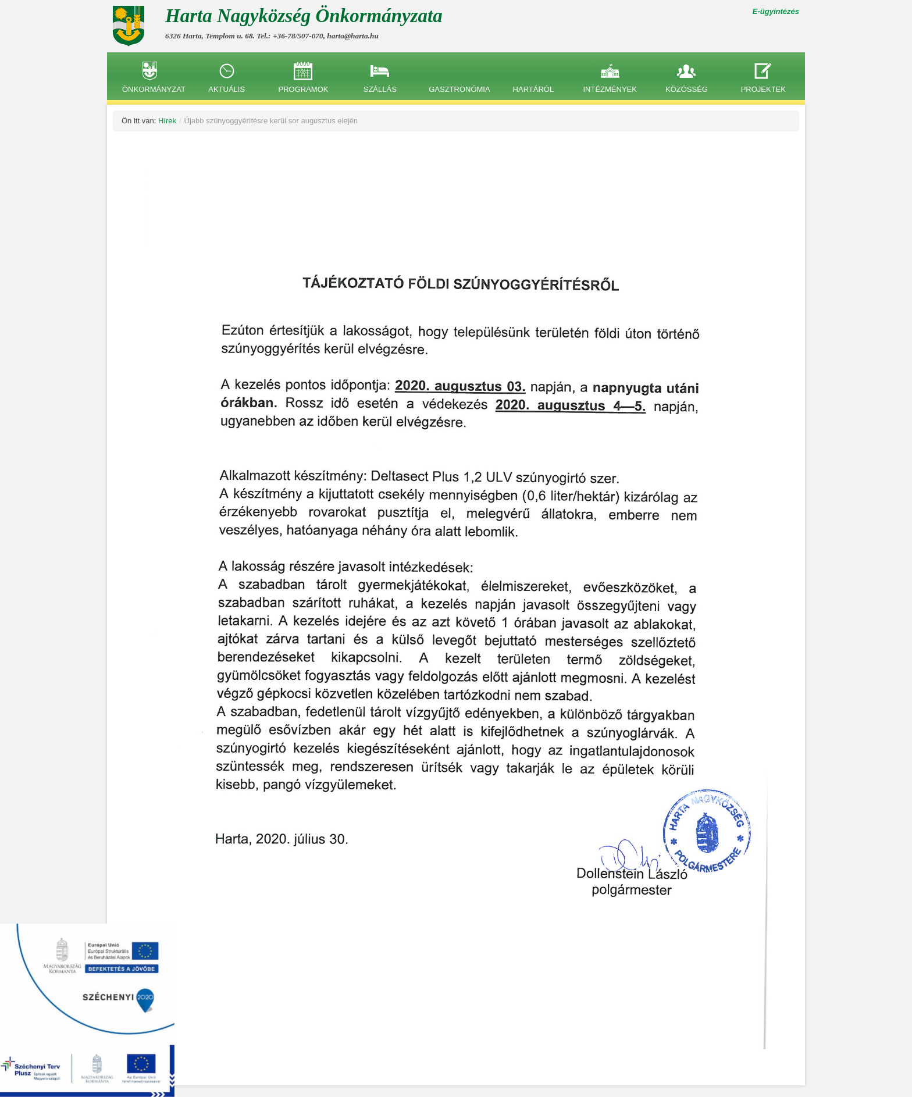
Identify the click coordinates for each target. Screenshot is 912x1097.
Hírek (167, 120)
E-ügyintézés (776, 11)
